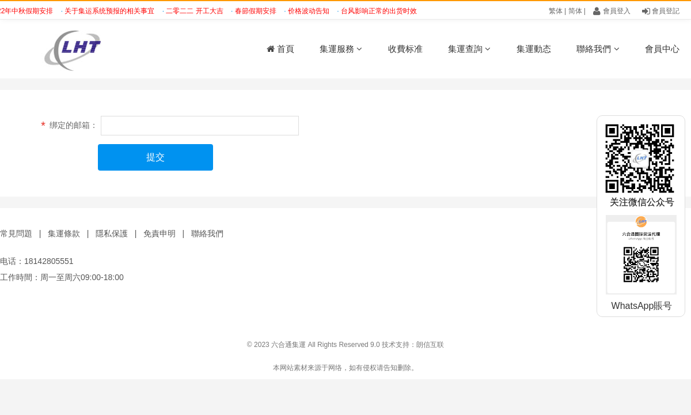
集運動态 (534, 49)
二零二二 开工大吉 (196, 11)
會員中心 (662, 49)
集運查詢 (469, 49)
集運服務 (341, 49)
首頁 (280, 49)
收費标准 (405, 49)
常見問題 (16, 233)
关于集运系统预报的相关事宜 (111, 11)
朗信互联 (430, 345)
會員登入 (611, 11)
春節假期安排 (257, 11)
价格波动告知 (310, 11)
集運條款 (64, 233)
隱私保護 (112, 233)
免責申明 (159, 233)
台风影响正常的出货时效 (381, 11)
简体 (575, 11)
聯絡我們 (597, 49)
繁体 (556, 11)
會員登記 (660, 11)
